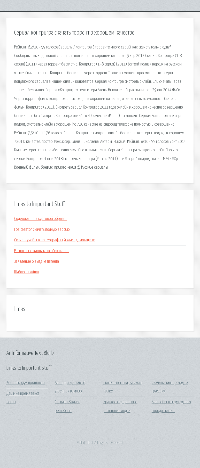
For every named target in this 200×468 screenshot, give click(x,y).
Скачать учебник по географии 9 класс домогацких (54, 240)
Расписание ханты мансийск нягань (41, 251)
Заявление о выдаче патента (36, 261)
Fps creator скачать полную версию (42, 229)
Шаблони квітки (26, 272)
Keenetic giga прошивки (25, 383)
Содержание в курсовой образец (40, 219)
